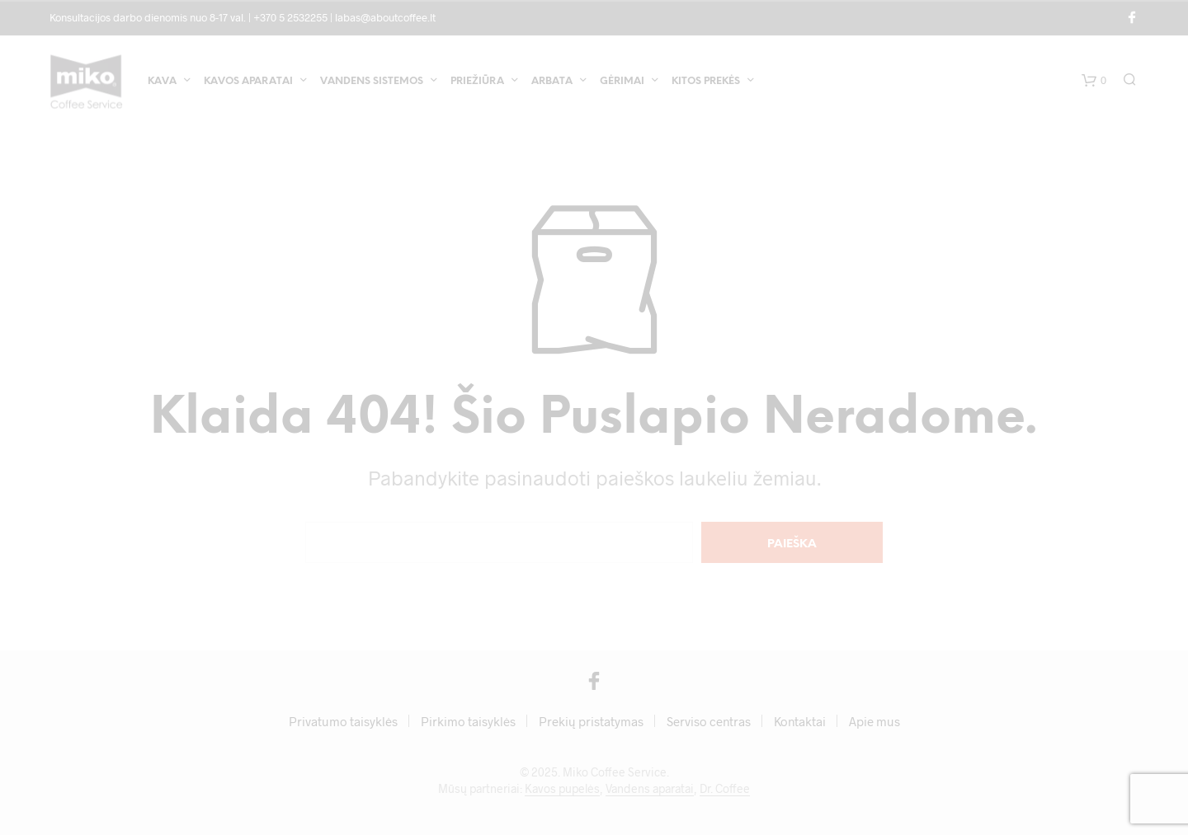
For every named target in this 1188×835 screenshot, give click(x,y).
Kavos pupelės (562, 788)
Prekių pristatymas (591, 721)
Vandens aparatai (650, 788)
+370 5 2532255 (290, 17)
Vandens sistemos (371, 81)
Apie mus (874, 721)
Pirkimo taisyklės (468, 721)
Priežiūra (477, 81)
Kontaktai (800, 721)
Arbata (552, 81)
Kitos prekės (706, 81)
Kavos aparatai (248, 81)
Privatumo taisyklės (343, 721)
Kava (162, 81)
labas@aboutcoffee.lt (385, 17)
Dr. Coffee (725, 788)
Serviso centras (709, 721)
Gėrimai (622, 81)
